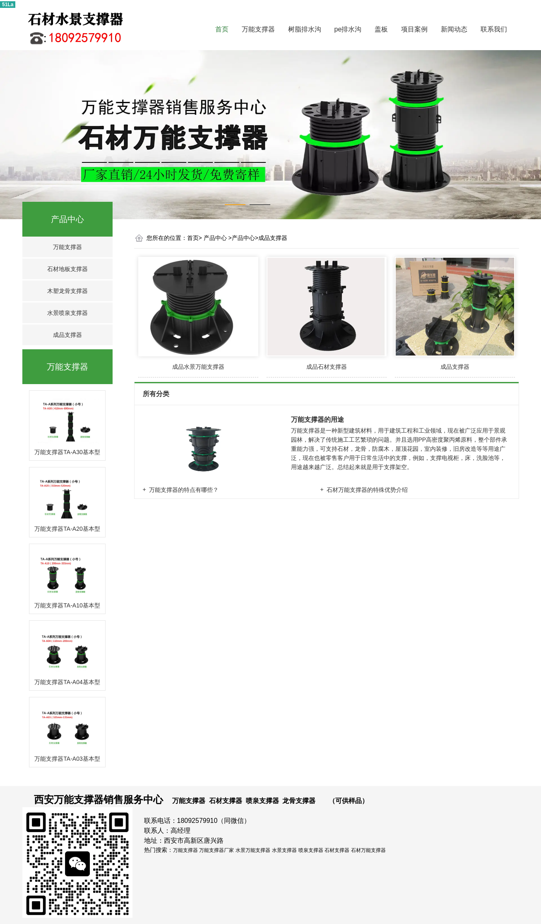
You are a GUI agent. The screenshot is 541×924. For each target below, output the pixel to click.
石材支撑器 (225, 800)
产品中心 (67, 219)
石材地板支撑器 (67, 269)
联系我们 (494, 29)
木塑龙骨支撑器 (67, 291)
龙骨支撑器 (298, 800)
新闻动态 (454, 29)
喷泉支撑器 (262, 800)
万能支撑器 (258, 29)
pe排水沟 (348, 29)
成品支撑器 (67, 334)
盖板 (381, 29)
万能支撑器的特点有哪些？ (184, 489)
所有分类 (157, 393)
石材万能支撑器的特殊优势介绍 (367, 489)
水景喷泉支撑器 (67, 313)
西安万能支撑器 (68, 799)
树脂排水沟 (304, 29)
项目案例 (414, 29)
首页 (221, 29)
